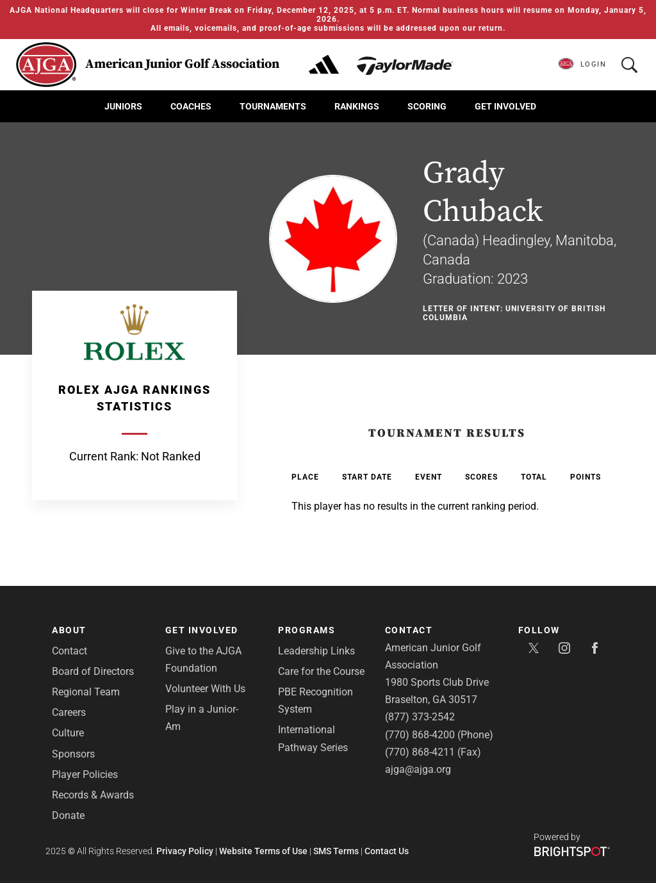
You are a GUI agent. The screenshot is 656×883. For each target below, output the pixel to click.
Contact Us (387, 851)
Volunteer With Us (205, 689)
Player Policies (85, 774)
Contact (69, 651)
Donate (68, 815)
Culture (68, 733)
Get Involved (505, 106)
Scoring (427, 106)
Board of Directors (93, 671)
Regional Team (86, 692)
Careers (69, 712)
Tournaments (273, 106)
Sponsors (73, 754)
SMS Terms (336, 851)
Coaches (190, 106)
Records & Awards (93, 795)
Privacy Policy (184, 851)
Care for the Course (321, 671)
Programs (306, 630)
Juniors (123, 106)
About (69, 630)
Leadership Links (316, 651)
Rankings (356, 106)
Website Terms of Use (263, 851)
